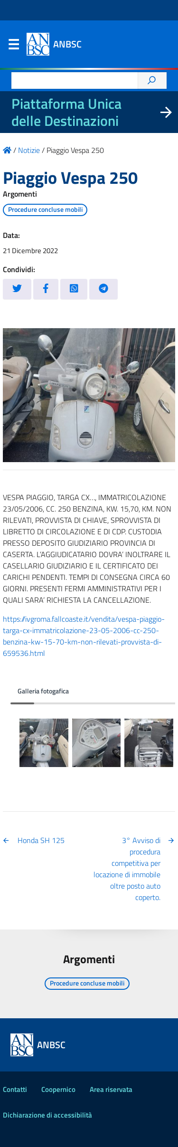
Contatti (15, 1089)
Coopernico (58, 1089)
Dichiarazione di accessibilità (47, 1114)
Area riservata (111, 1089)
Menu (13, 46)
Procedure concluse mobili (45, 209)
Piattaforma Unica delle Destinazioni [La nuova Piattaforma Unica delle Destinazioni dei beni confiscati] (66, 112)
